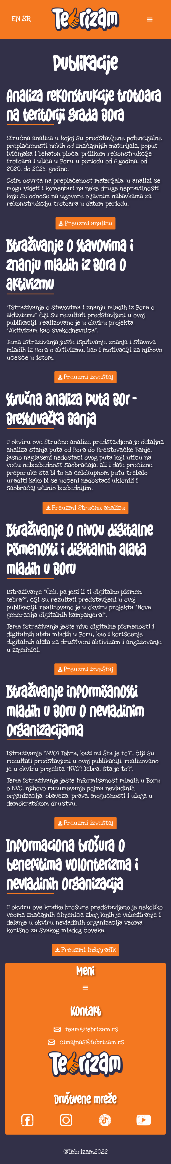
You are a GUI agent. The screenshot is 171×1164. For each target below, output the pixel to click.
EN (16, 19)
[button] (149, 19)
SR (26, 19)
